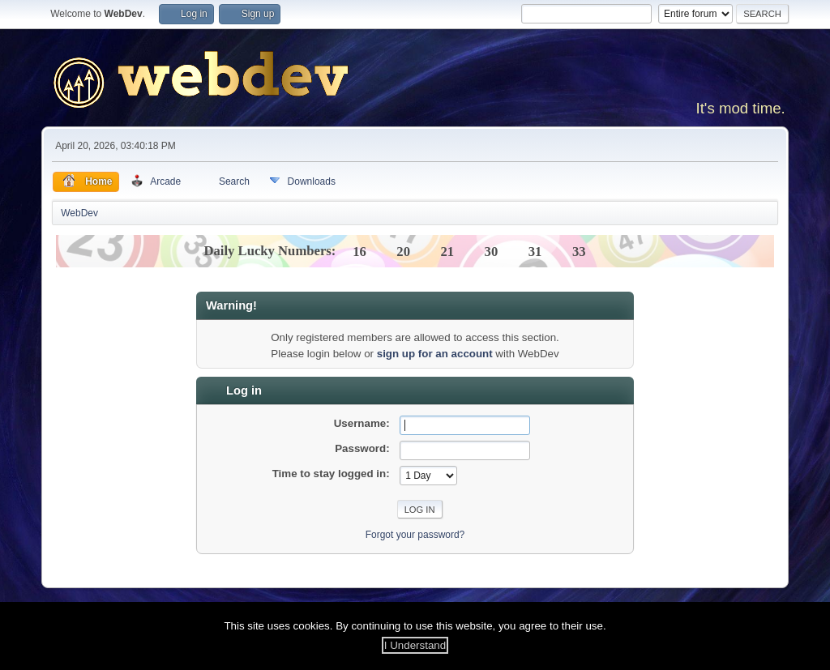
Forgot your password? (415, 534)
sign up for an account (435, 354)
